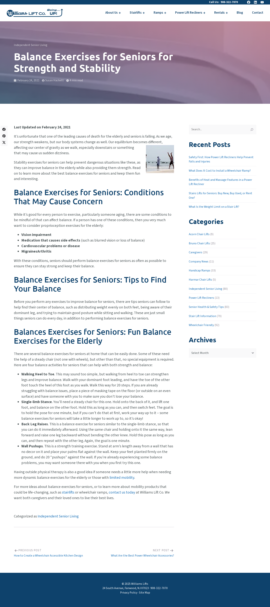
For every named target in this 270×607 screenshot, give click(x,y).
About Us (111, 12)
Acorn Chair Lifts (199, 234)
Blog (240, 12)
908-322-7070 (229, 2)
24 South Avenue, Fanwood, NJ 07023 (125, 588)
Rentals (219, 12)
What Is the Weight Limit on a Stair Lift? (214, 207)
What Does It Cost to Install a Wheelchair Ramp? (220, 171)
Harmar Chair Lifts (200, 280)
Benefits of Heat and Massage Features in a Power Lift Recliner (220, 182)
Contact (257, 12)
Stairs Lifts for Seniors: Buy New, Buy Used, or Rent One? (220, 195)
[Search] (251, 129)
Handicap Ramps (199, 270)
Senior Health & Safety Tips (206, 307)
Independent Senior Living (30, 45)
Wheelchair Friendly (201, 325)
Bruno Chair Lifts (199, 243)
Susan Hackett (54, 80)
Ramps (158, 12)
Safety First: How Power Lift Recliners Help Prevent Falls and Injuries (221, 159)
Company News (198, 261)
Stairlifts (136, 12)
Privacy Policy (128, 593)
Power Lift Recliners (188, 12)
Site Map (144, 593)
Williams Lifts (139, 584)
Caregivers (195, 252)
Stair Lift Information (202, 316)
